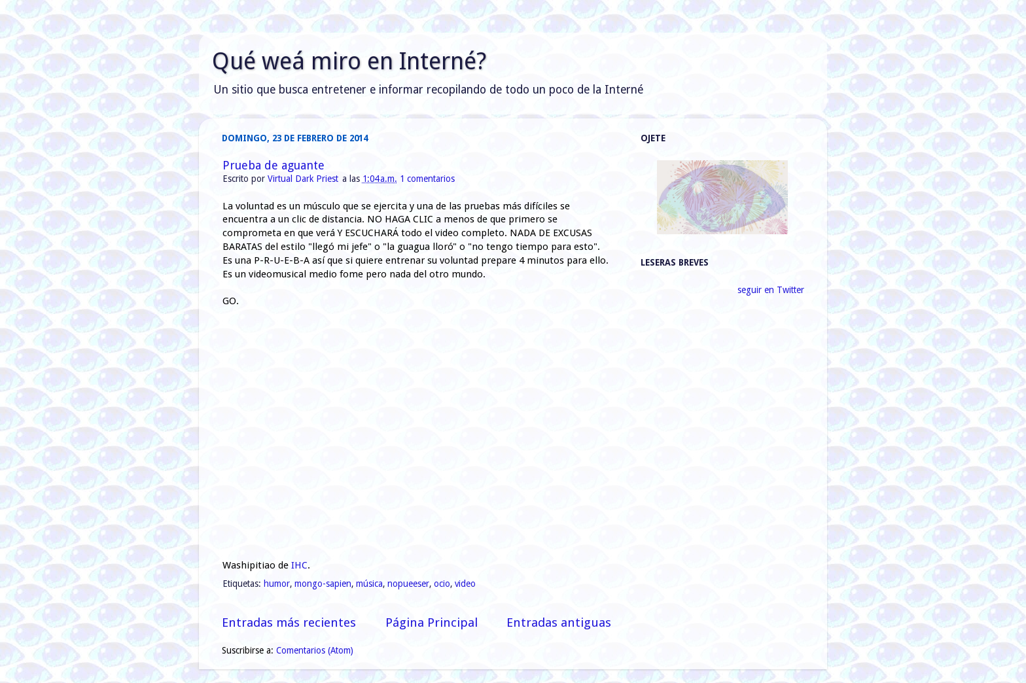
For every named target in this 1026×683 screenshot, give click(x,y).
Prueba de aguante (273, 165)
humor (277, 583)
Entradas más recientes (289, 622)
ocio (442, 583)
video (465, 583)
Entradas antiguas (558, 622)
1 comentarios (427, 178)
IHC (299, 565)
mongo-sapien (322, 583)
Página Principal (431, 622)
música (369, 583)
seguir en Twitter (770, 290)
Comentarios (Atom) (314, 650)
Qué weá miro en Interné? (349, 61)
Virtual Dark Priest (304, 178)
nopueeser (408, 583)
